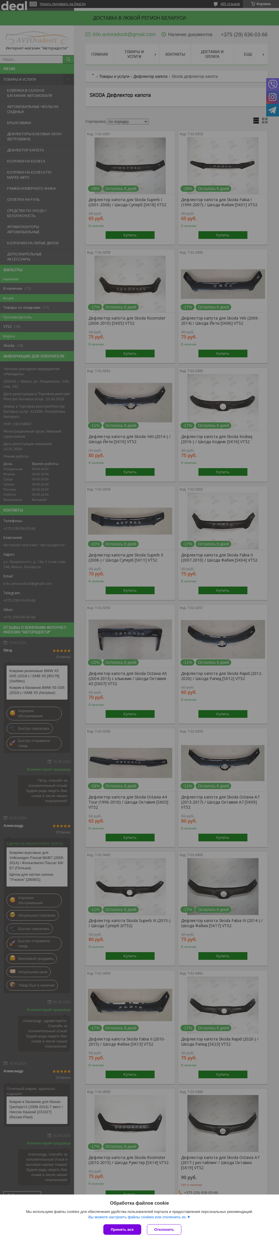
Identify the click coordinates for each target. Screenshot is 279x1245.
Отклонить (164, 1229)
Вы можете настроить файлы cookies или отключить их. (137, 1217)
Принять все (122, 1229)
